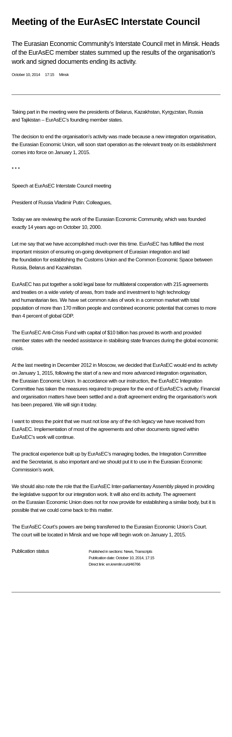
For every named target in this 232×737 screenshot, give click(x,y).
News (128, 551)
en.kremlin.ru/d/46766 (123, 564)
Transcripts (143, 551)
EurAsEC (56, 120)
